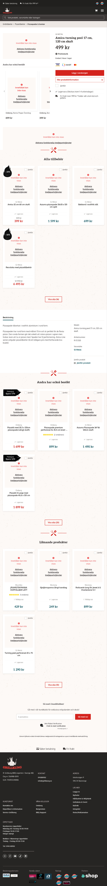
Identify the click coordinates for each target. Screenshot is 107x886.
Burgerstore (40, 809)
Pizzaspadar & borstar (36, 24)
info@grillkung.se (45, 781)
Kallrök (76, 806)
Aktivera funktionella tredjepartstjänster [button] (21, 99)
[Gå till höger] (50, 91)
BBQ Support (41, 812)
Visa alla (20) (53, 522)
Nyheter (76, 795)
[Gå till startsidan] (7, 10)
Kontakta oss (8, 806)
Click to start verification (56, 726)
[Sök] (53, 18)
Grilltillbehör (7, 24)
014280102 (42, 777)
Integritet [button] (76, 809)
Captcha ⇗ (63, 728)
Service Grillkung (9, 812)
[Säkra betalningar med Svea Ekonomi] (6, 875)
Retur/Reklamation (80, 812)
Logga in (76, 792)
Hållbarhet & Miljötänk (82, 799)
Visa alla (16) (53, 299)
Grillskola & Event (80, 802)
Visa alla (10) (53, 685)
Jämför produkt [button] (82, 363)
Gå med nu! (83, 717)
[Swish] (14, 875)
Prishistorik (61, 54)
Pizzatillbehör (20, 24)
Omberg (39, 806)
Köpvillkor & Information (12, 809)
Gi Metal (77, 350)
